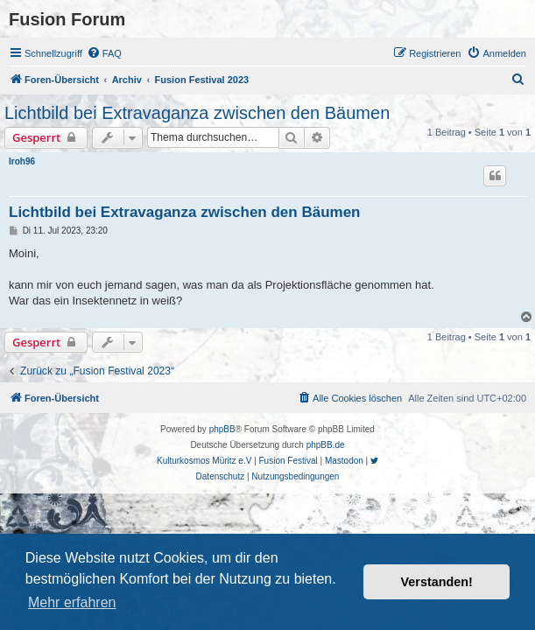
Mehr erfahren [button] (72, 602)
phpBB (222, 429)
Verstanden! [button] (437, 582)
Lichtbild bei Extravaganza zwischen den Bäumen (197, 112)
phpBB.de (325, 445)
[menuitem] (104, 53)
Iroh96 (22, 161)
